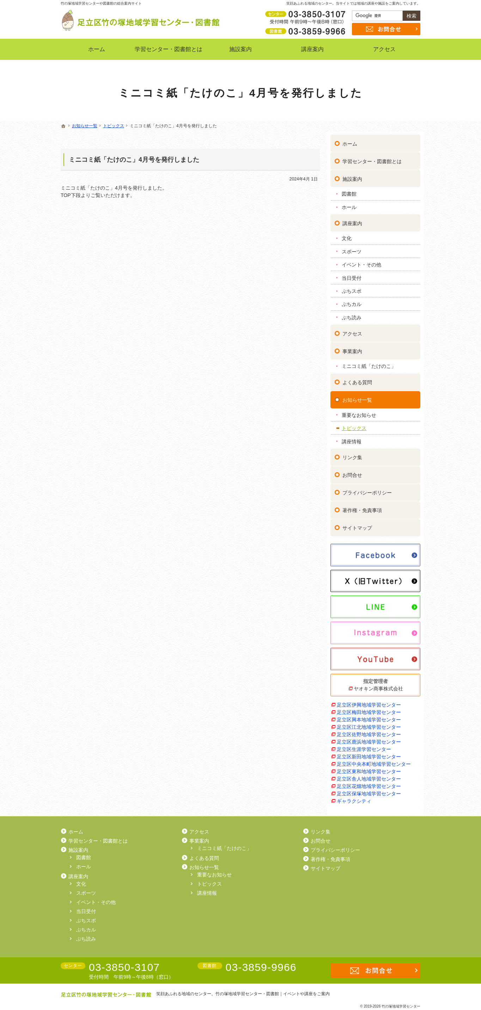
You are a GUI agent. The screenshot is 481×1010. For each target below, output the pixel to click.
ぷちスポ (351, 288)
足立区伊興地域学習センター (369, 701)
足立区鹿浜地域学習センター (369, 738)
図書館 (349, 191)
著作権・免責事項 (362, 507)
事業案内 (352, 348)
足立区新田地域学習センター (369, 753)
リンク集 (352, 454)
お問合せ (352, 472)
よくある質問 (357, 379)
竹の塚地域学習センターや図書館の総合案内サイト (101, 3)
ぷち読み (351, 314)
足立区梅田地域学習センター (369, 709)
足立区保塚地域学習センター (369, 790)
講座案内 (352, 220)
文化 (347, 235)
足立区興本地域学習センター (369, 716)
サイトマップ (357, 525)
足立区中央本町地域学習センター (374, 761)
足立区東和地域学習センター (369, 768)
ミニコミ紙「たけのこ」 (369, 363)
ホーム (349, 140)
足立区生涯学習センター (364, 746)
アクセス (352, 330)
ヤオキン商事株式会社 (378, 685)
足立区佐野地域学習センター (369, 731)
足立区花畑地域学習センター (369, 783)
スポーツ (351, 248)
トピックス (354, 425)
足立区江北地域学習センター (369, 724)
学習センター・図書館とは (372, 158)
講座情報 (351, 438)
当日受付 (351, 275)
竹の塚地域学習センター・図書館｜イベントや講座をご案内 (272, 993)
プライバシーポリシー (367, 490)
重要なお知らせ (359, 412)
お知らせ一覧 (357, 397)
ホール (349, 204)
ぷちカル (351, 301)
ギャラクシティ (354, 798)
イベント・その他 (361, 261)
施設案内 (352, 176)
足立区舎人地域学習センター (369, 775)
